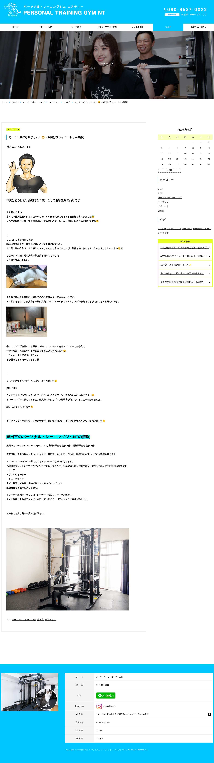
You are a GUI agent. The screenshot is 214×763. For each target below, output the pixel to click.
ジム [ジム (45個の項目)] (169, 228)
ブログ (168, 27)
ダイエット (54, 102)
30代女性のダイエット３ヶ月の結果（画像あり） (184, 247)
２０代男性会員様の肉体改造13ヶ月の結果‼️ (181, 282)
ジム (160, 189)
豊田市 (40, 619)
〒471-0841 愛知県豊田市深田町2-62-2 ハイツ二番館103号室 (122, 714)
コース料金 (76, 27)
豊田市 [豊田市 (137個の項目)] (165, 233)
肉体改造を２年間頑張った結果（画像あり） (182, 273)
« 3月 (169, 170)
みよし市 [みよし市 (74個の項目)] (162, 228)
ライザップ (163, 202)
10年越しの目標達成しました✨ (176, 265)
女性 (160, 193)
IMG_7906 (11, 388)
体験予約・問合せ (198, 27)
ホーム (15, 27)
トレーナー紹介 (46, 27)
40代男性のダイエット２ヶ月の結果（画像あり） (184, 256)
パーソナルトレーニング (33, 102)
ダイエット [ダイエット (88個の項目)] (176, 228)
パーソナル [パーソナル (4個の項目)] (187, 228)
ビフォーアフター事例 (107, 27)
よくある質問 (137, 27)
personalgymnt (105, 706)
